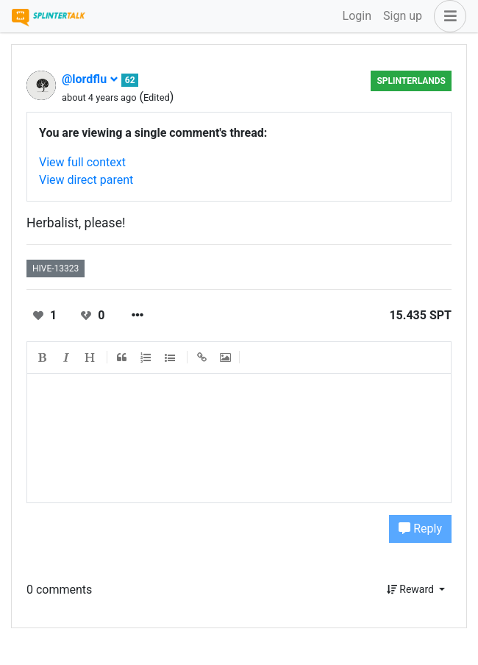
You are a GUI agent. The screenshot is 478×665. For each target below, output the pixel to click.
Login (357, 16)
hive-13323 (55, 268)
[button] (447, 16)
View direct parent (86, 180)
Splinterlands (411, 81)
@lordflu (90, 79)
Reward (412, 589)
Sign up (402, 16)
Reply (420, 529)
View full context (82, 162)
